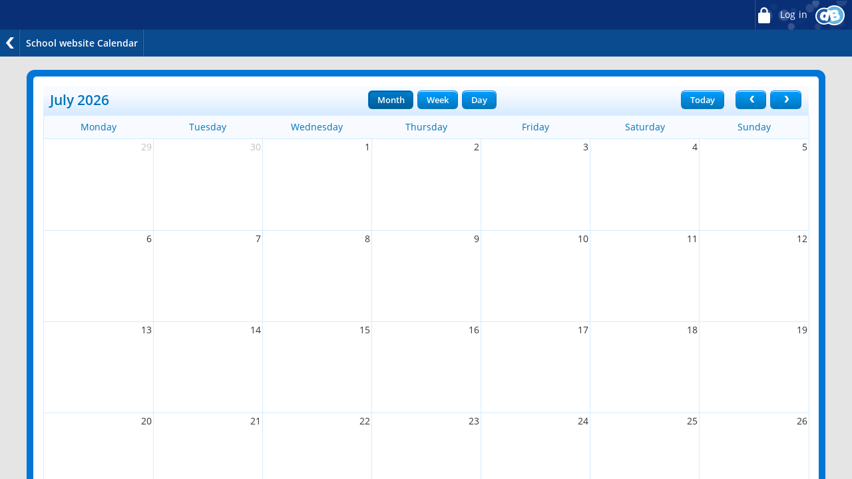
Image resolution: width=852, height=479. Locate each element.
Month (390, 100)
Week (437, 100)
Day (479, 100)
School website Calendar (82, 43)
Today (702, 100)
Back (10, 43)
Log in (780, 15)
